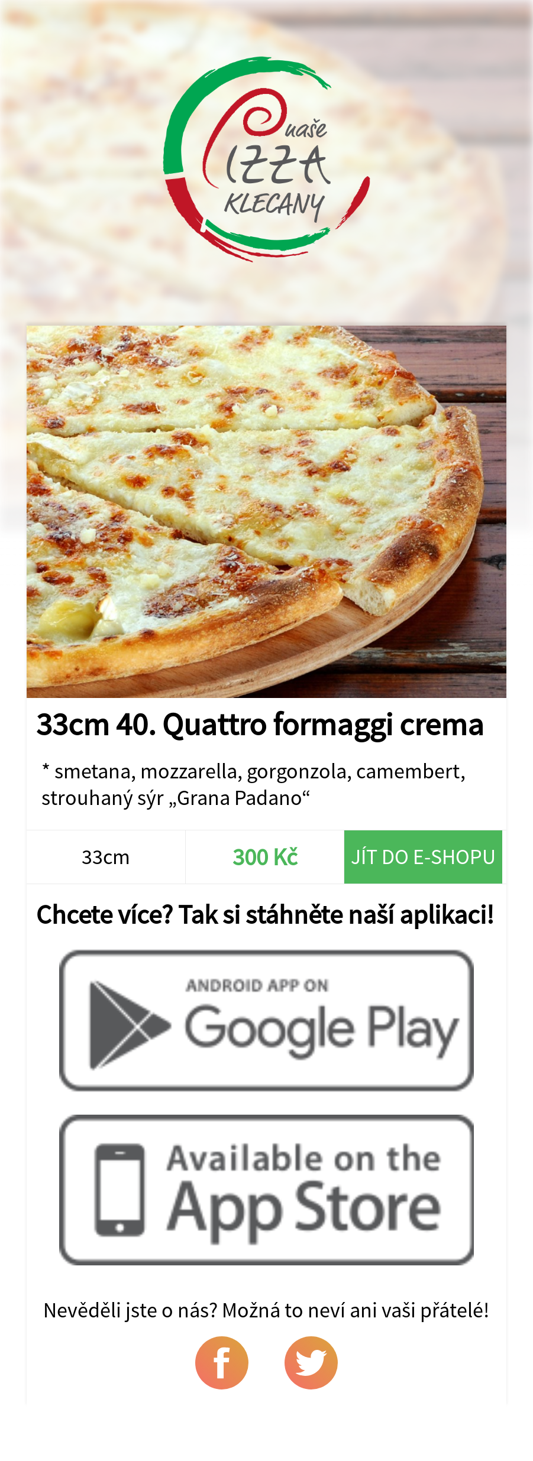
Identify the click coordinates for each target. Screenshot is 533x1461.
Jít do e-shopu (423, 856)
